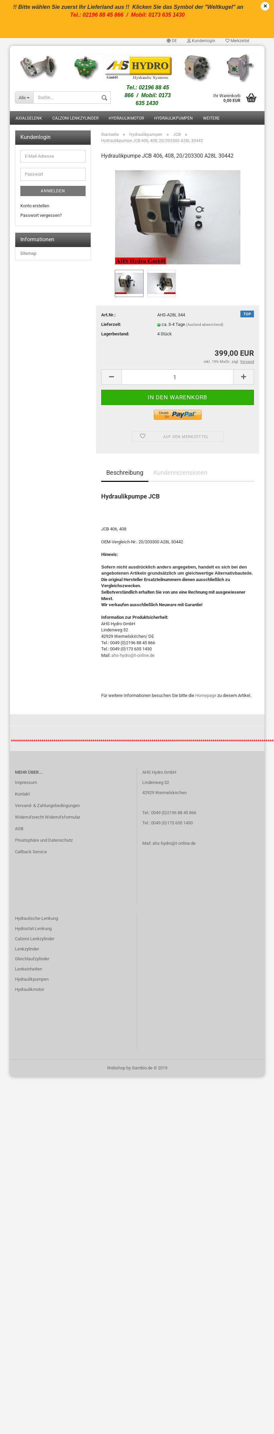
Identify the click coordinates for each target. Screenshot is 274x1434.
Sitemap (28, 253)
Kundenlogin (201, 40)
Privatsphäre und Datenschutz (44, 840)
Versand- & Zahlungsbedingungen (47, 805)
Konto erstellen (34, 205)
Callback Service (31, 851)
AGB (19, 828)
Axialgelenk (29, 118)
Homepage (205, 695)
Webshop (116, 1067)
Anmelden (53, 191)
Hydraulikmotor (126, 118)
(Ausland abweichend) (204, 324)
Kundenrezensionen (180, 472)
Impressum (26, 782)
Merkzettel (237, 40)
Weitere (211, 118)
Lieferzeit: (111, 324)
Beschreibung (124, 472)
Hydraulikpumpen (173, 118)
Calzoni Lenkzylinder (75, 118)
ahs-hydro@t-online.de (132, 655)
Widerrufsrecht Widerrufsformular (47, 817)
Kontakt (22, 794)
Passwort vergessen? (41, 215)
